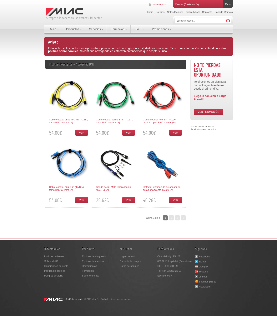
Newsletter (203, 286)
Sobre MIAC (192, 12)
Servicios (95, 29)
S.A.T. (138, 29)
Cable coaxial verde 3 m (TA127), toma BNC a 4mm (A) (114, 121)
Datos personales (129, 266)
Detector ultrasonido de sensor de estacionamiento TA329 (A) (161, 188)
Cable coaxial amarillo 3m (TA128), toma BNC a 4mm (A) (68, 121)
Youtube (201, 271)
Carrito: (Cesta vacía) (187, 4)
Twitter (200, 261)
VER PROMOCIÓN (208, 111)
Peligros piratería (53, 275)
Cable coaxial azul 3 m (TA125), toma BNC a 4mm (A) (66, 188)
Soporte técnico (90, 275)
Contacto (207, 12)
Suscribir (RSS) (205, 281)
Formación (117, 29)
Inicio (150, 12)
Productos (72, 29)
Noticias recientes (54, 256)
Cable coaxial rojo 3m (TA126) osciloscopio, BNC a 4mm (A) (160, 121)
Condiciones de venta (56, 266)
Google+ (201, 266)
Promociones (160, 29)
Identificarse (159, 4)
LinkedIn (201, 276)
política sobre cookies (63, 51)
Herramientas (89, 266)
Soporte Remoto (223, 12)
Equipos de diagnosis (94, 256)
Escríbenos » (164, 275)
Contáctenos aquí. (74, 299)
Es (226, 4)
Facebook (202, 256)
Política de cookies (54, 270)
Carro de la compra (130, 261)
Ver (81, 132)
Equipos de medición (93, 261)
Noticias (160, 12)
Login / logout (127, 256)
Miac (53, 29)
